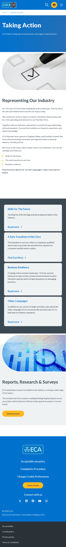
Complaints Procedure (33, 468)
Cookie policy (8, 531)
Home (4, 12)
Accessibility (7, 526)
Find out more (13, 413)
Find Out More (15, 257)
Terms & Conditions (10, 542)
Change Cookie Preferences (33, 476)
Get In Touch (33, 485)
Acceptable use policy (33, 461)
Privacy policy (8, 537)
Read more (13, 226)
